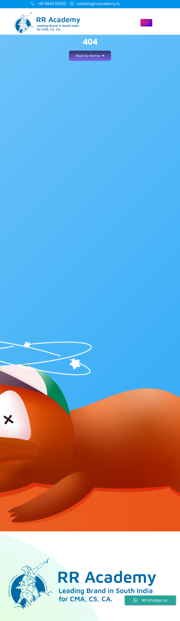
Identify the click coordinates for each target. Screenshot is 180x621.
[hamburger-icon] (146, 23)
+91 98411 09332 (48, 4)
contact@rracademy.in (94, 4)
